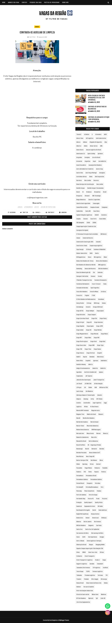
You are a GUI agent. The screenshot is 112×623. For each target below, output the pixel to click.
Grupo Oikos (88, 337)
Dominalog (79, 268)
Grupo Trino (88, 349)
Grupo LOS (88, 330)
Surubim (92, 564)
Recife (94, 510)
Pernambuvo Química (96, 479)
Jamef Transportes (98, 380)
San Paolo (99, 525)
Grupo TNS (79, 349)
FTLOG (93, 295)
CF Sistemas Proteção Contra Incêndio (87, 234)
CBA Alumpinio (80, 222)
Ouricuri (98, 464)
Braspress (79, 196)
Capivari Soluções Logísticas (84, 215)
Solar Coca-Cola (92, 552)
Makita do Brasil (91, 414)
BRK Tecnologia (96, 196)
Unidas (106, 583)
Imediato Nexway (81, 364)
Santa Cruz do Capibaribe (92, 529)
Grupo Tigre (100, 345)
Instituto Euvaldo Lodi (90, 372)
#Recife (36, 207)
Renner (88, 518)
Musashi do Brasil (81, 441)
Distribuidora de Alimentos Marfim (85, 265)
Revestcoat (95, 518)
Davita (97, 253)
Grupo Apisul (100, 311)
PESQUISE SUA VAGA (36, 2)
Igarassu (95, 360)
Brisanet (87, 196)
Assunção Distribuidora (95, 165)
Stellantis (79, 556)
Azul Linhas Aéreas (81, 176)
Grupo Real (102, 341)
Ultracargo (104, 579)
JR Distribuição (98, 383)
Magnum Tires (80, 414)
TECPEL (88, 571)
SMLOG (84, 552)
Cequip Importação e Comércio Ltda (86, 226)
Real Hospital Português (83, 510)
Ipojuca (101, 372)
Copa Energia (79, 249)
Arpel (94, 161)
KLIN (96, 387)
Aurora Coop (99, 169)
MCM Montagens (96, 429)
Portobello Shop (80, 498)
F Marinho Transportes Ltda (84, 280)
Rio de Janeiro (87, 521)
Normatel (94, 449)
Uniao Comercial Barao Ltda (93, 583)
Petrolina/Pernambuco (92, 487)
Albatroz (78, 146)
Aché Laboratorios (101, 138)
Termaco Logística (97, 571)
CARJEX (97, 215)
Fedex (104, 284)
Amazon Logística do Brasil (93, 150)
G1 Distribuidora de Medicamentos (85, 299)
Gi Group (89, 303)
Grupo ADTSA (79, 311)
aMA (101, 146)
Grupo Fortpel (80, 322)
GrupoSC (99, 353)
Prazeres (104, 498)
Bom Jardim (100, 184)
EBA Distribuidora (103, 268)
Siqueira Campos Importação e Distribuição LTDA (89, 548)
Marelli (78, 418)
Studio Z (97, 560)
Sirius (78, 552)
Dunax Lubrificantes (90, 268)
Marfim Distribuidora (88, 418)
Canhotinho (79, 211)
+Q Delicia (86, 134)
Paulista (78, 472)
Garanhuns (101, 299)
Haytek (85, 357)
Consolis (98, 242)
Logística (78, 406)
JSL (85, 387)
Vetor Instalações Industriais (84, 590)
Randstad (79, 506)
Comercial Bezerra (88, 238)
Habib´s (78, 357)
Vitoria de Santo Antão (82, 594)
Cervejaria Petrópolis (82, 230)
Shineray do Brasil (81, 544)
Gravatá (88, 307)
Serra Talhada (80, 541)
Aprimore (100, 153)
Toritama (100, 575)
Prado (97, 498)
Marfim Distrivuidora (82, 422)
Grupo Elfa (94, 318)
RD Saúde (100, 506)
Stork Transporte (89, 556)
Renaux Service (95, 514)
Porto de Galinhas (81, 495)
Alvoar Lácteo (93, 146)
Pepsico (96, 472)
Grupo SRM (91, 345)
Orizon (92, 464)
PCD (85, 472)
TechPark (105, 567)
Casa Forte (93, 219)
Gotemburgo (79, 307)
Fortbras (103, 291)
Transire (78, 579)
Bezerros (96, 180)
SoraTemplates (53, 620)
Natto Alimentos (93, 441)
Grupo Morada (94, 334)
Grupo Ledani (79, 330)
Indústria (103, 368)
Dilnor (105, 257)
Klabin (90, 387)
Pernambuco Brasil (91, 475)
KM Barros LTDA (103, 387)
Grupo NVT (79, 337)
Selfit (83, 537)
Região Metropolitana (82, 514)
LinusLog (86, 399)
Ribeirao (78, 521)
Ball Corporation (99, 176)
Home (3, 2)
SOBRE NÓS (65, 2)
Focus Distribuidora (81, 291)
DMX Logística (102, 265)
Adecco (78, 142)
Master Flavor (80, 426)
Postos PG (91, 498)
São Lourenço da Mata (97, 533)
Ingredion (79, 372)
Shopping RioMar (100, 544)
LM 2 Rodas (99, 399)
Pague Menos (88, 468)
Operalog (84, 464)
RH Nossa (104, 518)
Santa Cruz (79, 529)
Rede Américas (103, 510)
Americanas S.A (80, 153)
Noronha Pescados (81, 452)
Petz (102, 487)
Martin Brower (95, 422)
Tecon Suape (79, 571)
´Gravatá (78, 134)
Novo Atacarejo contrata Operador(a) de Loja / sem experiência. (96, 98)
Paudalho (104, 468)
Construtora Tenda (81, 245)
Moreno (98, 433)
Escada (100, 276)
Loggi (105, 403)
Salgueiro (91, 525)
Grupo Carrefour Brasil (82, 318)
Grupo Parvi (93, 341)
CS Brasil (88, 249)
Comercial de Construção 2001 (84, 242)
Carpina (78, 219)
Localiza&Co (87, 403)
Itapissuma (79, 376)
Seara (78, 537)
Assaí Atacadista (81, 165)
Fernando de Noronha (82, 288)
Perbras (103, 472)
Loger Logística (97, 403)
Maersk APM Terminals (82, 410)
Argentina (87, 161)
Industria (95, 368)
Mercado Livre (80, 433)
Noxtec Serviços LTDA (82, 460)
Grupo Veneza (80, 353)
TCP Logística (96, 567)
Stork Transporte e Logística (84, 560)
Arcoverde (79, 161)
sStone (102, 552)
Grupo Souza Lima (81, 345)
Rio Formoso (97, 521)
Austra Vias (79, 173)
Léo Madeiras (89, 391)
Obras (101, 460)
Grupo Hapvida (80, 326)
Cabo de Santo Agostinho (83, 203)
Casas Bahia (102, 219)
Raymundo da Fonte (89, 506)
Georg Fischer (80, 303)
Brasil (37, 27)
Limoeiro (99, 395)
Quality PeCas (98, 502)
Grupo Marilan (98, 330)
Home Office (79, 360)
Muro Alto (94, 437)
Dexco (89, 257)
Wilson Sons (95, 594)
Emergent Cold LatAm (82, 276)
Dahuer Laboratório (81, 253)
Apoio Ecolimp (91, 153)
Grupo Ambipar (90, 311)
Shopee (91, 544)
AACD (105, 134)
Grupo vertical (91, 353)
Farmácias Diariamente (82, 284)
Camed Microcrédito (82, 207)
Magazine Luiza (95, 410)
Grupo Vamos (97, 349)
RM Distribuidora (81, 525)
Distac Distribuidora (101, 261)
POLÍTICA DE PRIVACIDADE (52, 2)
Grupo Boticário (80, 314)
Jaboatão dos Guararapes (83, 380)
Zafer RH (103, 598)
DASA (91, 253)
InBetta (90, 364)
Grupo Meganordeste (82, 334)
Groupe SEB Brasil (98, 307)
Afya (106, 142)
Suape (104, 560)
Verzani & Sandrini (89, 587)
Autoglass (102, 173)
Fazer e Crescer (96, 284)
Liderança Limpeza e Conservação (85, 395)
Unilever (78, 587)
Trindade (86, 579)
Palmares (97, 468)
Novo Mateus (79, 456)
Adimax (85, 142)
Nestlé (87, 449)
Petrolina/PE (79, 487)
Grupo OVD (96, 337)
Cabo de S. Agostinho (94, 199)
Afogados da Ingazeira (96, 142)
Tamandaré (100, 564)
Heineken (92, 357)
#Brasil (20, 207)
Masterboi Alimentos (92, 426)
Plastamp (79, 491)
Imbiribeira (104, 360)
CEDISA (94, 222)
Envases (93, 276)
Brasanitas (97, 192)
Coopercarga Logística (96, 245)
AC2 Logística (89, 138)
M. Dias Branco (94, 406)
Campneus (104, 207)
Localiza (78, 403)
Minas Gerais (90, 433)
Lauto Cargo (79, 391)
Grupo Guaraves (98, 322)
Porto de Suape (93, 495)
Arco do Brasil (96, 157)
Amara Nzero (79, 150)
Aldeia (85, 146)
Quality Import (88, 502)
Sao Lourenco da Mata (82, 533)
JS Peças (78, 387)
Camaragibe (96, 203)
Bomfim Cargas (80, 188)
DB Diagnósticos (80, 257)
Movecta (105, 433)
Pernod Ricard (80, 483)
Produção (79, 502)
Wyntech (90, 598)
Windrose (103, 594)
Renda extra (79, 518)
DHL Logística (97, 257)
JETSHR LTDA (88, 383)
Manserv (101, 414)
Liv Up (92, 399)
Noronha (102, 449)
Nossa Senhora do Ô (94, 452)
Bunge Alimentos (81, 199)
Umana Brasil (80, 583)
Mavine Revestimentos (82, 429)
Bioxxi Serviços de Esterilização (85, 184)
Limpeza (78, 399)
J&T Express (88, 376)
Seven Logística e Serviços (94, 541)
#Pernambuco (28, 207)
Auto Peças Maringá (91, 173)
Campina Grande (94, 207)
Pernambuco (79, 475)
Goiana (104, 303)
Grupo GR (89, 322)
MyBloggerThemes (64, 620)
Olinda (78, 464)
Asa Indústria (102, 161)
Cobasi (78, 238)
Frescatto (79, 295)
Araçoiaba (79, 157)
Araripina (87, 157)
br (83, 192)
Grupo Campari (92, 314)
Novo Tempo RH (90, 456)
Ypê (97, 598)
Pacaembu (79, 468)
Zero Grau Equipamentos (83, 602)
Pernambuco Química (82, 479)
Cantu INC (88, 211)
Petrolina (97, 483)
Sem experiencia (92, 537)
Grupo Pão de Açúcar (82, 341)
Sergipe (102, 537)
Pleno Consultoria (89, 491)
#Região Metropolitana (48, 207)
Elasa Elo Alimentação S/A (83, 272)
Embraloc (100, 272)
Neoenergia (79, 449)
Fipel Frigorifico (95, 288)
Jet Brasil (79, 383)
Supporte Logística (81, 564)
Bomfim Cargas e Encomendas (95, 188)
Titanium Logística (90, 575)
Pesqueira (89, 483)
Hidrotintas (100, 357)
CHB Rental (103, 234)
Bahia (90, 176)
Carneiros (104, 215)
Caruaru (85, 219)
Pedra (90, 472)
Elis (94, 272)
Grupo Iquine (90, 326)
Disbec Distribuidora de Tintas (84, 261)
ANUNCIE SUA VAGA (13, 2)
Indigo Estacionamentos (83, 368)
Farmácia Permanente (100, 280)
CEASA (88, 222)
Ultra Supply (94, 579)
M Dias (86, 406)
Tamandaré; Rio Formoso (83, 567)
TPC (107, 575)
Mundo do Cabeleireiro (82, 437)
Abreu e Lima (79, 138)
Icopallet (88, 360)
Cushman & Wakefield (99, 249)
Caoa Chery (96, 211)
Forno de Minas (94, 291)
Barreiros (79, 180)
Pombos (99, 491)
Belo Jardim (87, 180)
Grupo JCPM (99, 326)
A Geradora (98, 134)
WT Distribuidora (81, 598)
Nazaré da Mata (80, 445)
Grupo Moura (104, 334)
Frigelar (87, 295)
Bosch (78, 192)
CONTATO (24, 2)
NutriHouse (94, 460)
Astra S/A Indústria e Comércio (84, 169)
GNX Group (96, 303)
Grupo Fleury (103, 318)
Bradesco (89, 192)
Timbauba (79, 575)
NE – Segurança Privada (94, 445)
